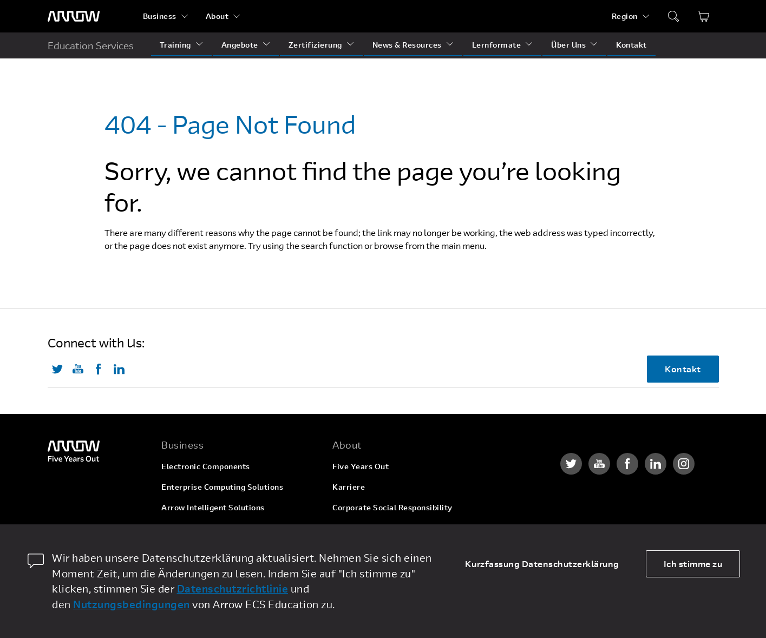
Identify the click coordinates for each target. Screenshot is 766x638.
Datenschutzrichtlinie (233, 588)
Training (175, 45)
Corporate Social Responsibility (392, 507)
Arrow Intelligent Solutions (213, 507)
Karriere (348, 487)
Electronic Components (205, 466)
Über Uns (568, 45)
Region (625, 16)
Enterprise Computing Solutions (222, 487)
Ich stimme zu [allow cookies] (693, 563)
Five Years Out (360, 466)
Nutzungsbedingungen (131, 604)
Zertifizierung (315, 45)
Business (159, 16)
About (217, 16)
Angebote (239, 45)
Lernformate (496, 45)
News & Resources (407, 45)
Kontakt (631, 45)
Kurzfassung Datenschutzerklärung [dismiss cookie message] (542, 563)
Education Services (91, 45)
